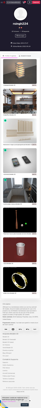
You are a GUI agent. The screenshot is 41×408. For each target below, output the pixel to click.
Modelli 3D (6, 337)
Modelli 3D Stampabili (9, 339)
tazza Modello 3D (8, 263)
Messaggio (20, 36)
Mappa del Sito (20, 391)
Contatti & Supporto (10, 359)
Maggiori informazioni (9, 401)
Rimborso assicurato (9, 381)
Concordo (25, 405)
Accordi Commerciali (9, 373)
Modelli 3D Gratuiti (25, 56)
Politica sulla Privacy (9, 376)
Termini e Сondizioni (8, 379)
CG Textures (6, 345)
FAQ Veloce (6, 368)
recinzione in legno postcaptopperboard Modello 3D (17, 144)
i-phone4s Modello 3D (9, 174)
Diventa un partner (8, 350)
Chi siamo (6, 304)
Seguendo (25, 31)
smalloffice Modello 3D (9, 115)
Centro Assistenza (8, 365)
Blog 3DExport (7, 353)
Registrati (36, 2)
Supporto (5, 362)
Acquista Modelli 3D (10, 334)
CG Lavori (6, 356)
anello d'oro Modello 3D (9, 293)
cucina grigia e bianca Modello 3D (12, 204)
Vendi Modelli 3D (8, 347)
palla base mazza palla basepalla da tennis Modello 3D (18, 234)
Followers (15, 31)
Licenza (5, 370)
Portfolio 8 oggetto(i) (9, 56)
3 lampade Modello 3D (9, 85)
